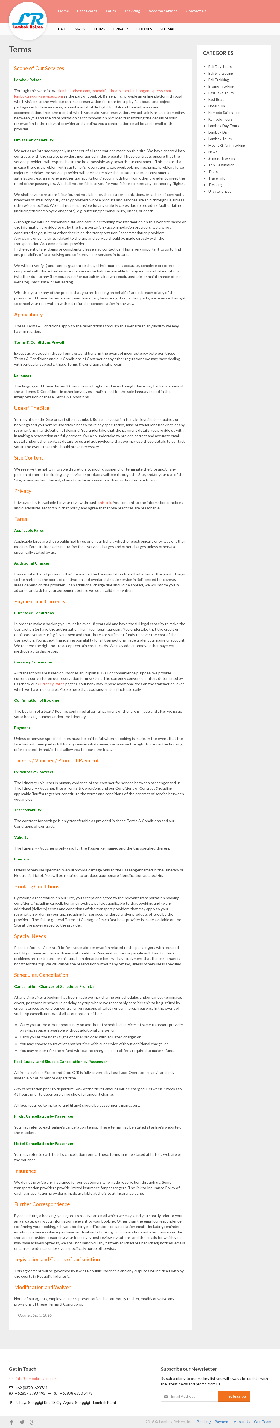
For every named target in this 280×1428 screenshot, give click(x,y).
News (212, 152)
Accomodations (162, 10)
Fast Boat (216, 99)
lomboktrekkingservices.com (38, 96)
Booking (204, 1421)
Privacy (120, 29)
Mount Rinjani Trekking (226, 145)
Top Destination (221, 165)
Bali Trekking (218, 80)
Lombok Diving (220, 132)
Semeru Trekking (221, 158)
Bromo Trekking (221, 86)
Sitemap (168, 29)
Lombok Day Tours (223, 126)
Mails (80, 29)
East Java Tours (221, 93)
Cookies (144, 29)
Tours (110, 10)
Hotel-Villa (216, 106)
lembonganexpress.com (150, 90)
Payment (222, 1421)
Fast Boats (87, 10)
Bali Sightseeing (220, 73)
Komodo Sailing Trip (224, 112)
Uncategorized (220, 191)
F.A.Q (62, 29)
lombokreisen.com (74, 90)
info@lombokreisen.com (33, 1378)
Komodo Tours (220, 119)
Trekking (132, 10)
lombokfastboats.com (110, 90)
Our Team (262, 1421)
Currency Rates (51, 683)
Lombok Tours (220, 139)
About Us (242, 1421)
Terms (99, 29)
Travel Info (217, 178)
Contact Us (196, 10)
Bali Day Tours (220, 66)
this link (104, 502)
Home (63, 10)
